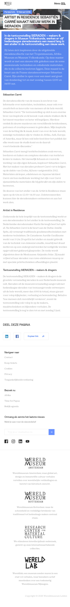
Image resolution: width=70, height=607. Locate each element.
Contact (8, 358)
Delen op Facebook (17, 337)
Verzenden (52, 433)
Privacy (8, 375)
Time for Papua (12, 402)
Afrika (7, 396)
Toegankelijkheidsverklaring (18, 381)
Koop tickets (10, 364)
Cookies (8, 369)
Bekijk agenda (11, 407)
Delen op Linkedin (6, 337)
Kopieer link (33, 337)
